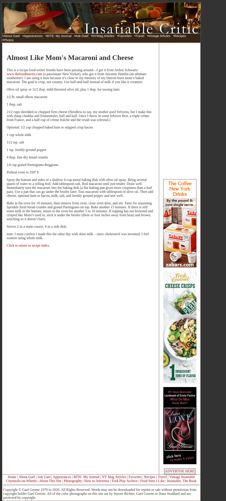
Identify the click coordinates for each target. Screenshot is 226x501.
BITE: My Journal (59, 36)
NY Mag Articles (114, 477)
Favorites (125, 36)
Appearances (33, 36)
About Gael (12, 36)
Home (12, 477)
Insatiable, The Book (181, 481)
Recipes (180, 36)
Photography (73, 481)
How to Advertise (97, 481)
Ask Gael (81, 36)
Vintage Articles (159, 36)
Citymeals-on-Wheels (21, 481)
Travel (140, 36)
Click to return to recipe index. (28, 245)
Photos (9, 40)
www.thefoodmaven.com (24, 74)
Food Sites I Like (152, 481)
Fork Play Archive (125, 481)
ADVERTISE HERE (180, 471)
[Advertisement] (180, 111)
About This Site (50, 481)
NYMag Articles (103, 36)
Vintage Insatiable (182, 477)
